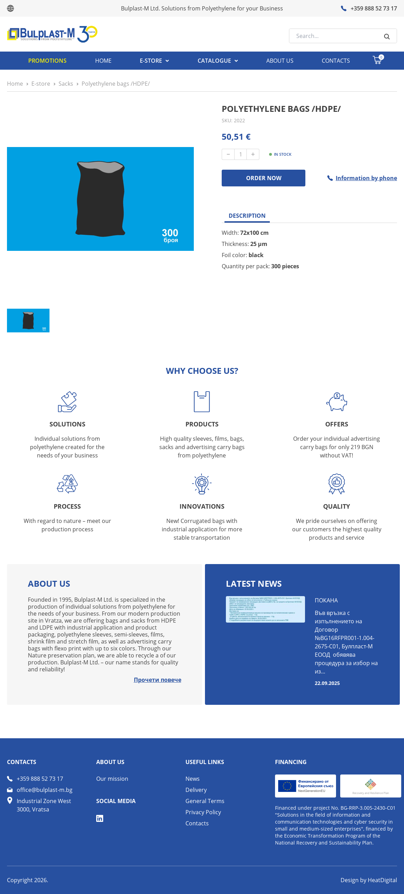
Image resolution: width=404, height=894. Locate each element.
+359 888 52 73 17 (40, 779)
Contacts (197, 823)
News (192, 779)
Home (15, 83)
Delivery (196, 790)
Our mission (112, 779)
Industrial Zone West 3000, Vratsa (44, 805)
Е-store (40, 83)
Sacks (66, 83)
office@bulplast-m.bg (45, 790)
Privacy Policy (203, 812)
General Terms (204, 801)
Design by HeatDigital (369, 880)
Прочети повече (157, 680)
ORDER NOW (263, 178)
